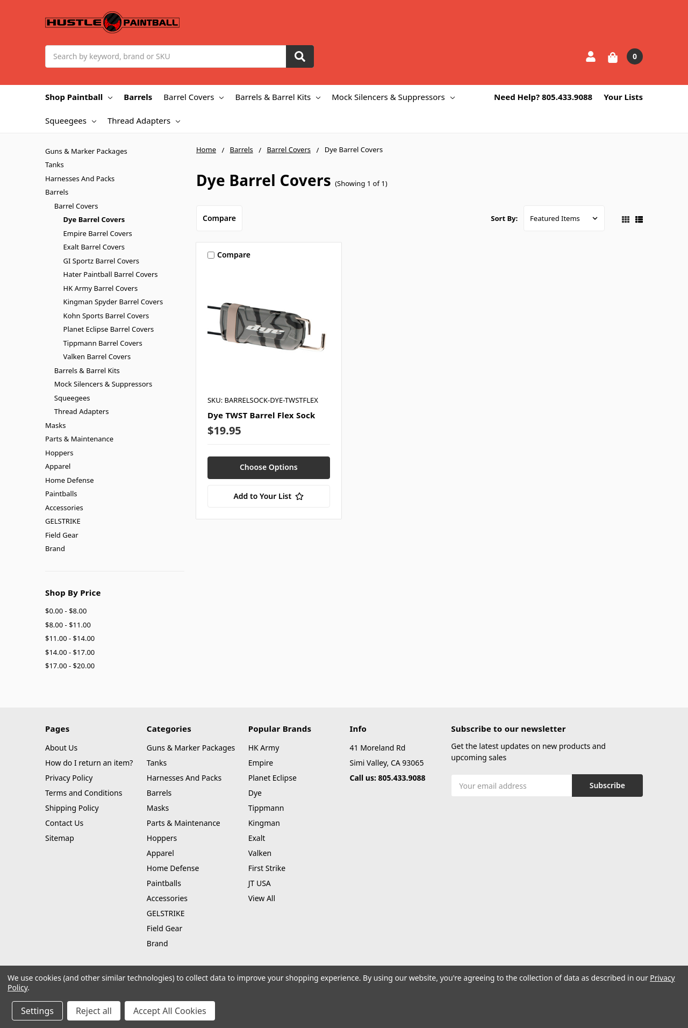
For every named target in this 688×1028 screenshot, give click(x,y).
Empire (261, 763)
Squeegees (70, 120)
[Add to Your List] (268, 496)
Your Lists (623, 96)
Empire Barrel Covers (97, 233)
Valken (260, 853)
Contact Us (64, 823)
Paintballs (61, 493)
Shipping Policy (72, 808)
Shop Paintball (78, 96)
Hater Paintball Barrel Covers (110, 274)
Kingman (264, 823)
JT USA (259, 883)
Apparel (57, 466)
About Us (61, 748)
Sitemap (59, 838)
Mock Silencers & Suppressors (393, 96)
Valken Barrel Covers (97, 356)
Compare (219, 218)
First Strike (267, 868)
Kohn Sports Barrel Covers (106, 315)
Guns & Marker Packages (86, 151)
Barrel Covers (193, 96)
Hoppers (59, 453)
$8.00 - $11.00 (68, 625)
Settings (37, 1011)
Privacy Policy (68, 778)
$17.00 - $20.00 (70, 665)
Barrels (138, 96)
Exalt (257, 838)
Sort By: (504, 218)
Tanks (54, 164)
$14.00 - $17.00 (70, 652)
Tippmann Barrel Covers (102, 343)
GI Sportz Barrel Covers (101, 261)
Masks (55, 425)
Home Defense (69, 480)
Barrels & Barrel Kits (277, 96)
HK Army (264, 748)
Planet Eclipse (272, 778)
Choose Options (269, 467)
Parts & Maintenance (79, 439)
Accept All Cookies (169, 1011)
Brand (55, 548)
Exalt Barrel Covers (94, 247)
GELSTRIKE (63, 521)
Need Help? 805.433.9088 (543, 96)
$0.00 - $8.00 (66, 611)
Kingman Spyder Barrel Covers (113, 301)
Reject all (94, 1011)
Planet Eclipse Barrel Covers (108, 329)
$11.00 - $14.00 (70, 638)
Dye (255, 793)
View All (261, 898)
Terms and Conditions (83, 793)
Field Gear (61, 535)
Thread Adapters (144, 120)
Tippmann (266, 808)
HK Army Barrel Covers (100, 288)
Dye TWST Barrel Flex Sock (261, 415)
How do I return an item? (89, 763)
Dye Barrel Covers (94, 219)
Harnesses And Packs (79, 178)
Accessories (64, 507)
